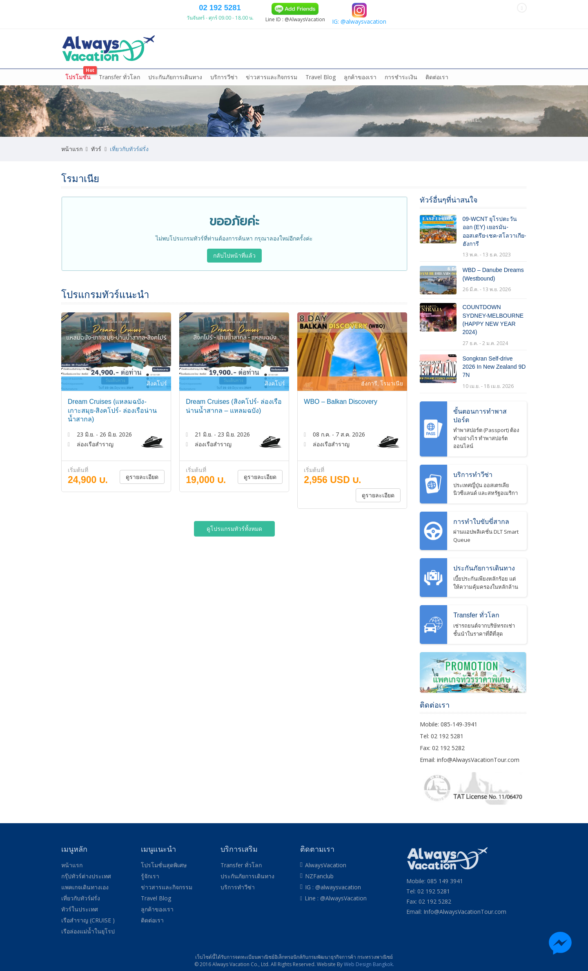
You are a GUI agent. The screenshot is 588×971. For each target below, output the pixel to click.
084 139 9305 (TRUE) (282, 7)
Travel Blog (320, 84)
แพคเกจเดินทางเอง (185, 65)
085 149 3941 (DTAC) (231, 7)
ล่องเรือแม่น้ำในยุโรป (345, 65)
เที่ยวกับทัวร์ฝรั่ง (243, 65)
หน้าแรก (76, 65)
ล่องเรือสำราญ (290, 65)
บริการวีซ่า (224, 84)
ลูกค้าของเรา (360, 84)
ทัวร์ (96, 156)
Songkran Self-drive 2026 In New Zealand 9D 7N (494, 374)
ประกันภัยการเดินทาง (175, 84)
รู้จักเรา (150, 875)
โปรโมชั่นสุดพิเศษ (164, 864)
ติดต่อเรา (436, 84)
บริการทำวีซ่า (237, 886)
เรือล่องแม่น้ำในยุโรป (88, 930)
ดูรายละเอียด (142, 484)
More (508, 65)
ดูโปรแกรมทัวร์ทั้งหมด (234, 536)
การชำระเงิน (401, 84)
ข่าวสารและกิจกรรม (271, 84)
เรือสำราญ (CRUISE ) (88, 919)
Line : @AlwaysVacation (336, 897)
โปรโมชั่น (78, 84)
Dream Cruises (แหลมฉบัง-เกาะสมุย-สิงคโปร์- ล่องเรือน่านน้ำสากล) (112, 417)
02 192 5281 (330, 29)
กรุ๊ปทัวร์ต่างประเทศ (122, 65)
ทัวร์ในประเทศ (400, 65)
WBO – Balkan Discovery (340, 408)
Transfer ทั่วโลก (119, 84)
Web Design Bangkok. (369, 963)
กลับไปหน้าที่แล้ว (234, 263)
